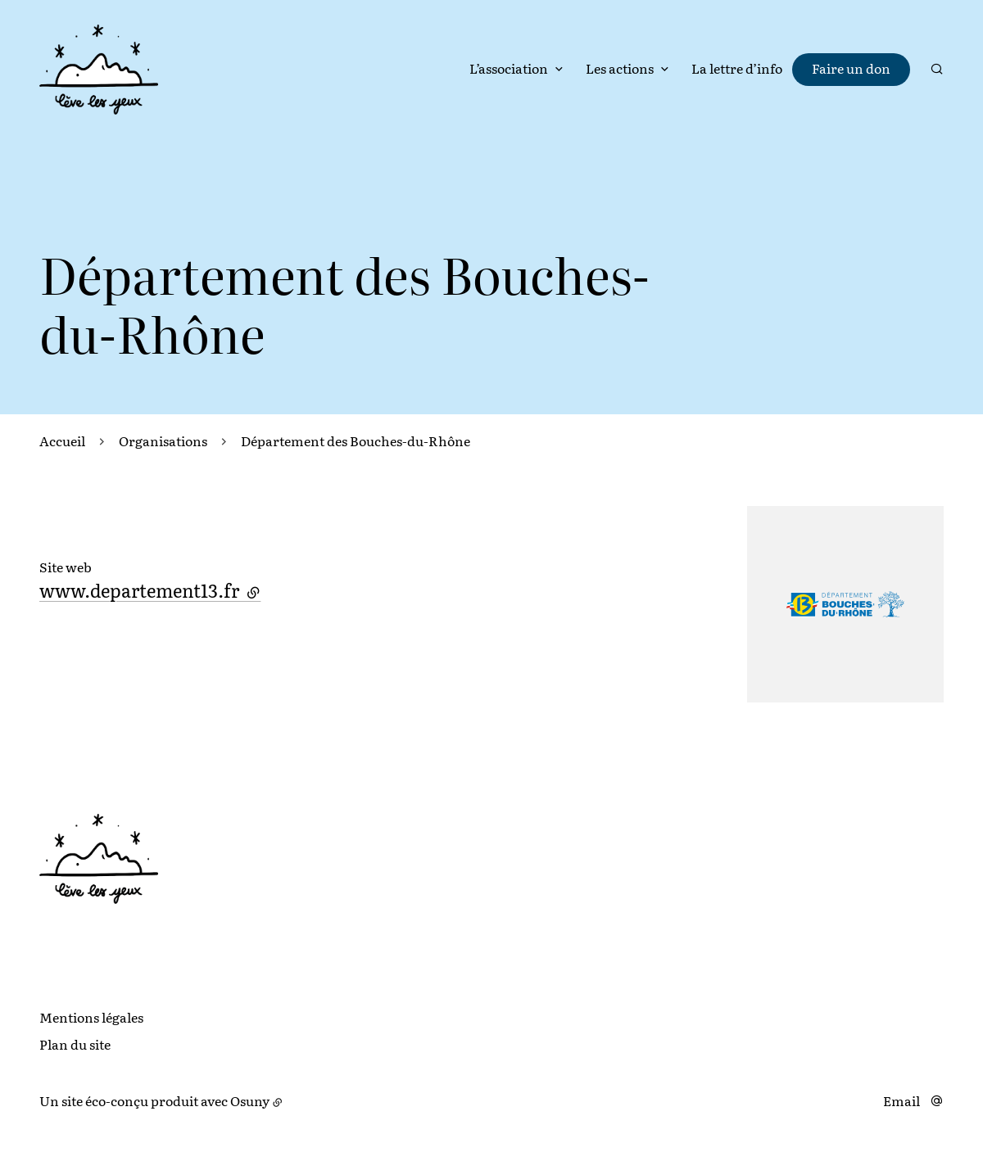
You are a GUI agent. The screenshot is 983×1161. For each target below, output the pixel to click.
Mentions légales (91, 1017)
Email (901, 1100)
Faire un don (851, 68)
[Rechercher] (937, 68)
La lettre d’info (736, 68)
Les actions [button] (620, 68)
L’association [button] (508, 68)
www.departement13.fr (149, 589)
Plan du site (75, 1044)
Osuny (250, 1100)
